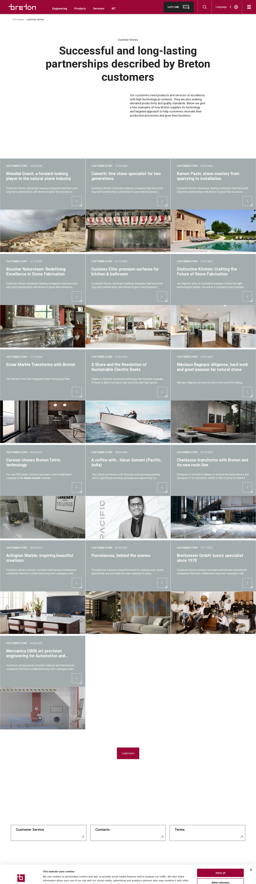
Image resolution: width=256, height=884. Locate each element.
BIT (114, 8)
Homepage (18, 19)
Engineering (59, 8)
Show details (171, 877)
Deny (220, 874)
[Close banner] (251, 852)
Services (98, 8)
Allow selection (220, 865)
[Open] (249, 7)
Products (80, 8)
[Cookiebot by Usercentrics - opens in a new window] (21, 877)
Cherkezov (183, 474)
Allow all (220, 855)
